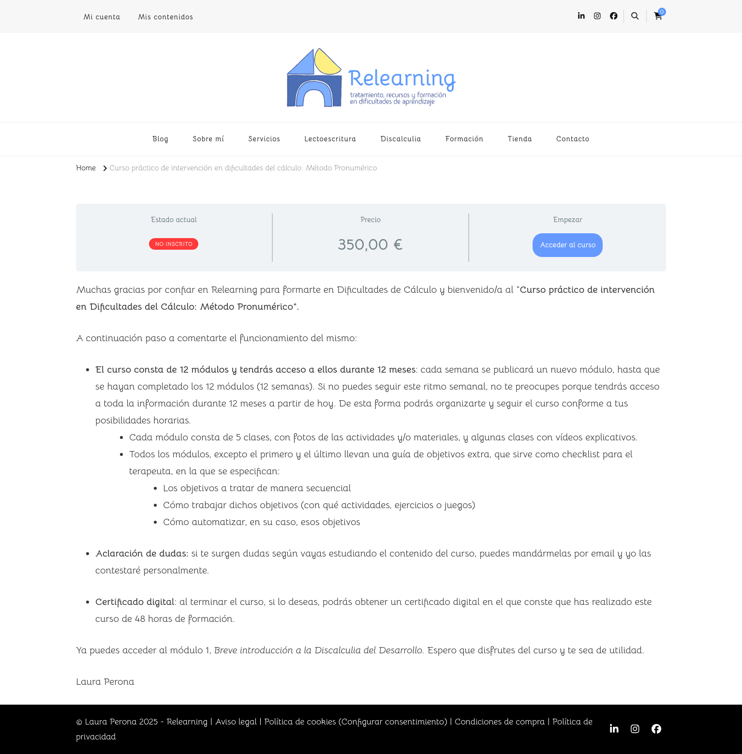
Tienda (519, 139)
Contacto (573, 139)
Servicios (264, 139)
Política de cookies (300, 721)
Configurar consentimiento (392, 721)
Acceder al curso (567, 244)
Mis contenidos (165, 17)
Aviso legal (235, 721)
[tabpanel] (371, 485)
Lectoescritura (330, 139)
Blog (160, 139)
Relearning (187, 721)
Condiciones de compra (500, 721)
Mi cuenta (101, 17)
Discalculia (400, 139)
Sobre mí (208, 139)
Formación (464, 139)
